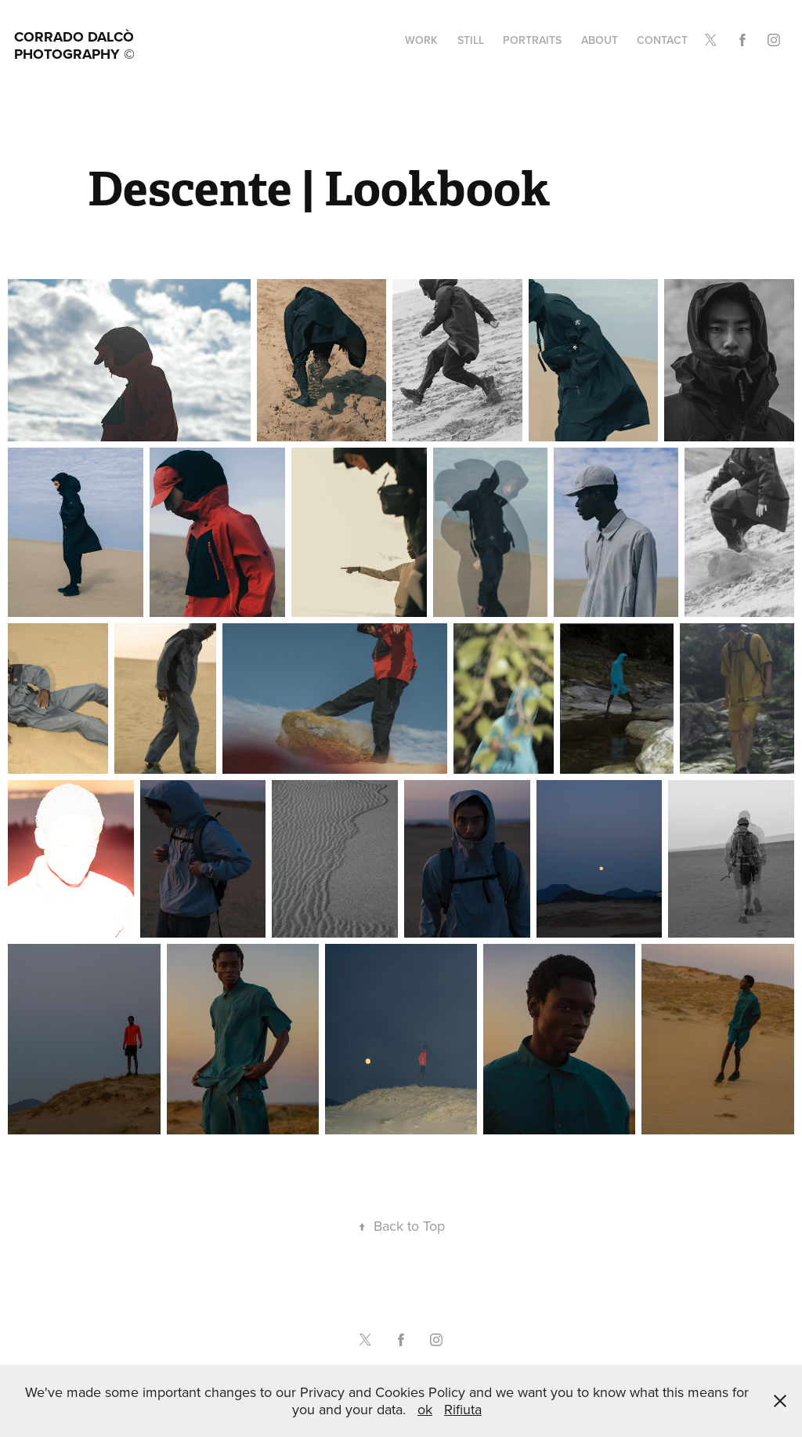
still (470, 40)
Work (421, 40)
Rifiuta (463, 1409)
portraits (532, 40)
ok (424, 1409)
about (599, 40)
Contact (662, 40)
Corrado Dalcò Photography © (76, 45)
